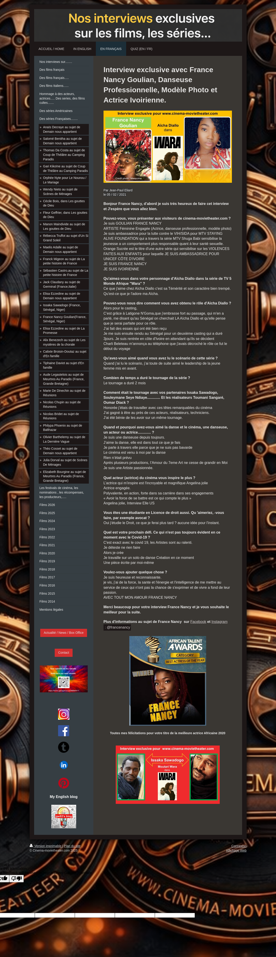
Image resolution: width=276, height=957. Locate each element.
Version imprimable (46, 846)
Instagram (219, 622)
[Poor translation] (16, 878)
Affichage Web (236, 850)
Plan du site (72, 846)
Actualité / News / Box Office (63, 632)
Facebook (198, 622)
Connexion (239, 846)
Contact (63, 652)
